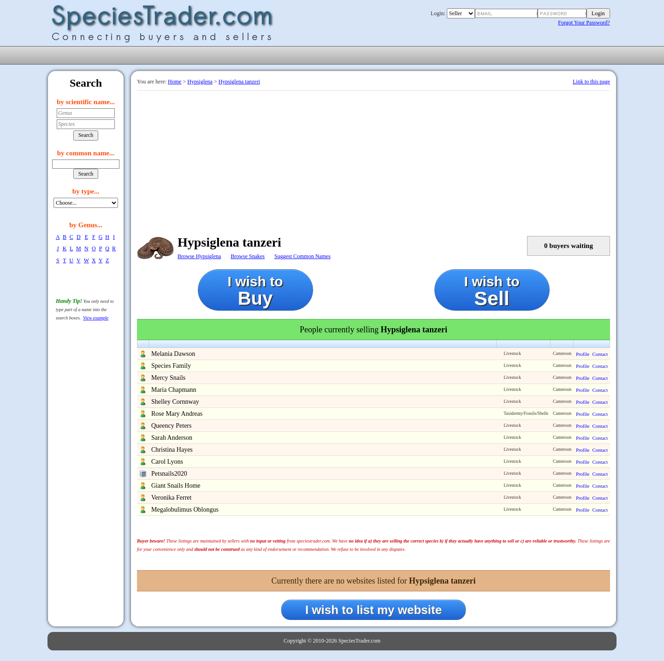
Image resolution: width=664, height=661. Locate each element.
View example (95, 317)
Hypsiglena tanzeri (239, 81)
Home (174, 81)
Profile (582, 354)
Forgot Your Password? (584, 22)
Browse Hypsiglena (199, 256)
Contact (600, 354)
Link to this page (591, 81)
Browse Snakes (248, 256)
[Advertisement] (373, 159)
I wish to (255, 291)
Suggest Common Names (302, 256)
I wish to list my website (373, 610)
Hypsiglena (200, 81)
